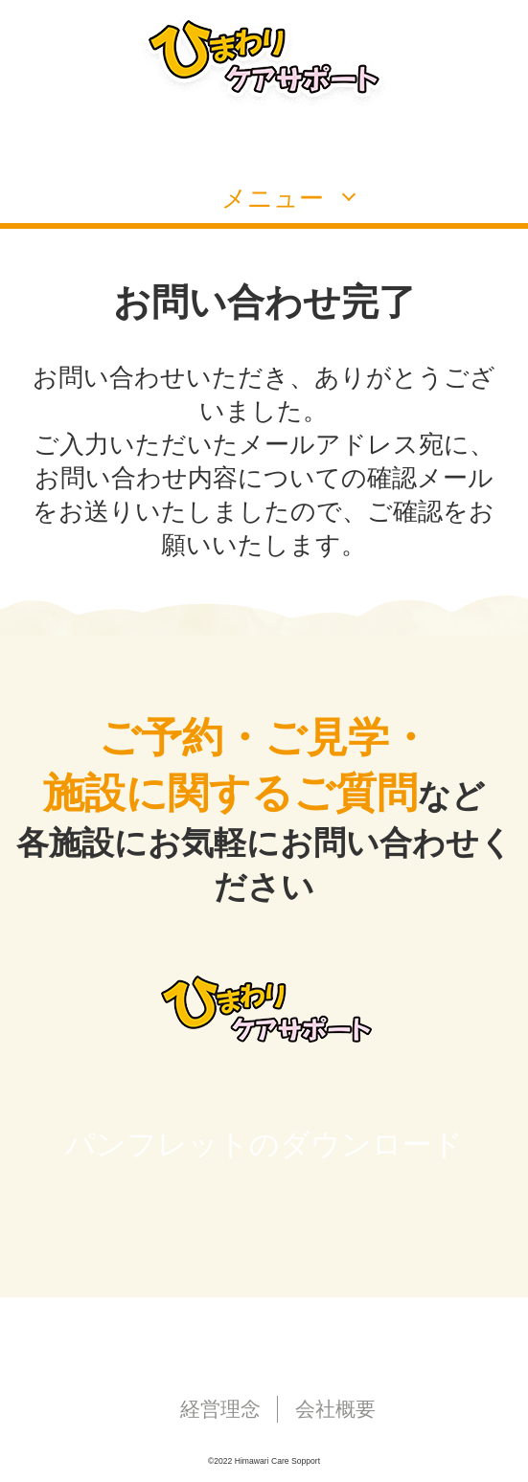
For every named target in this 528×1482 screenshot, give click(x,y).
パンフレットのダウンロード (264, 1144)
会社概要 (335, 1409)
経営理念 (220, 1409)
